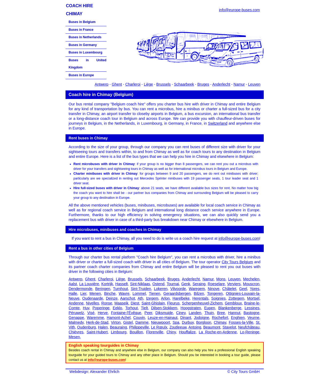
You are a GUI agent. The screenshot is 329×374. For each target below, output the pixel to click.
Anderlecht (221, 84)
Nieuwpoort (160, 322)
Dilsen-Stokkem (164, 308)
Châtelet (229, 289)
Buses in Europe (81, 75)
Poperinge (101, 308)
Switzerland (217, 123)
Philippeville (139, 327)
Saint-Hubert (97, 332)
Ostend (158, 284)
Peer (148, 313)
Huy (86, 308)
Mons (220, 279)
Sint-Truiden (141, 289)
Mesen (74, 337)
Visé (90, 313)
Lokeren (160, 289)
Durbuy (188, 322)
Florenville (154, 332)
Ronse (106, 303)
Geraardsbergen (177, 293)
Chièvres (76, 332)
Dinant (185, 317)
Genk (185, 284)
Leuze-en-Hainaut (162, 317)
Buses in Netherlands (85, 37)
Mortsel (253, 298)
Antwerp (101, 84)
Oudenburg (86, 327)
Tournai (173, 284)
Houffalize (187, 332)
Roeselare (216, 284)
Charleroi (132, 84)
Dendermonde (81, 289)
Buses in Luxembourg (85, 52)
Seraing (199, 284)
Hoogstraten (191, 308)
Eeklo (117, 308)
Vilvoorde (178, 289)
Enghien (237, 317)
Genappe (76, 317)
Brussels (163, 84)
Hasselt (121, 284)
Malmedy (76, 322)
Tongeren (215, 293)
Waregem (197, 289)
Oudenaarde (92, 298)
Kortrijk (107, 284)
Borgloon (203, 322)
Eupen (209, 308)
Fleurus (173, 303)
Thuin (209, 313)
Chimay (220, 322)
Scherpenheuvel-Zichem (202, 303)
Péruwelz (76, 313)
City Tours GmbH (245, 371)
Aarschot (127, 298)
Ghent (117, 84)
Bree (221, 313)
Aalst (73, 284)
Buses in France (81, 30)
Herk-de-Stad (97, 322)
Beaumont (211, 327)
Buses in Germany (83, 45)
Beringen (102, 289)
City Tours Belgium (237, 262)
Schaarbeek (184, 84)
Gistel (128, 322)
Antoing (194, 327)
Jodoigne (201, 317)
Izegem (152, 298)
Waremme (95, 317)
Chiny (171, 332)
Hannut (234, 313)
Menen (95, 293)
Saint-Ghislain (153, 303)
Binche (110, 293)
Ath (140, 298)
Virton (116, 322)
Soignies (218, 298)
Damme (141, 322)
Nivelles (92, 303)
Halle (73, 293)
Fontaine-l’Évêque (126, 313)
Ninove (214, 289)
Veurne (253, 317)
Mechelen (251, 279)
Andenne (76, 303)
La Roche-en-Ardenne (218, 332)
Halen (103, 327)
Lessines (251, 308)
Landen (195, 313)
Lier (83, 293)
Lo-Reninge (249, 332)
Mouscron (251, 284)
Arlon (165, 298)
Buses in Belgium (82, 22)
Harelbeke (181, 298)
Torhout (131, 308)
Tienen (154, 293)
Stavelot (229, 327)
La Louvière (89, 284)
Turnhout (120, 289)
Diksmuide (164, 313)
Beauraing (118, 327)
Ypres (254, 289)
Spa (176, 322)
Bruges (203, 84)
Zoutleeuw (177, 327)
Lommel (139, 293)
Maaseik (121, 303)
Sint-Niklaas (140, 284)
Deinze (112, 298)
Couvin (139, 317)
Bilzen (199, 293)
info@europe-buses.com (239, 10)
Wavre (124, 293)
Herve (103, 313)
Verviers (234, 284)
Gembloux (233, 303)
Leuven (254, 84)
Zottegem (236, 298)
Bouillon (136, 332)
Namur (239, 84)
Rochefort (220, 317)
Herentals (200, 298)
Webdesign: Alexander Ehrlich (95, 371)
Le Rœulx (159, 327)
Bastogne (251, 313)
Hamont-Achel (119, 317)
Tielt (144, 308)
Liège (148, 84)
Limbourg (118, 332)
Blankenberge (229, 308)
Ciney (181, 313)
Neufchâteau (248, 327)
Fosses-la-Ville (241, 322)
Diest (135, 303)
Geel (243, 289)
